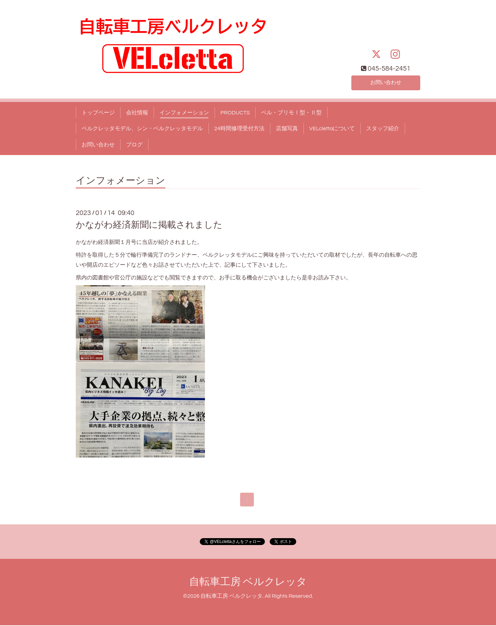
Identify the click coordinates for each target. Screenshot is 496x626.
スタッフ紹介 (382, 128)
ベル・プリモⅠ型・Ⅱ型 (291, 112)
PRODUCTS (235, 112)
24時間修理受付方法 (239, 128)
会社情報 (137, 112)
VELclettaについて (332, 128)
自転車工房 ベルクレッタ (248, 582)
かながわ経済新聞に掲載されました (149, 224)
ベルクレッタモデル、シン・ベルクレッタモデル (142, 128)
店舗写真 (287, 128)
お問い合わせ (385, 82)
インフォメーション (184, 112)
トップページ (98, 112)
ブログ (134, 144)
